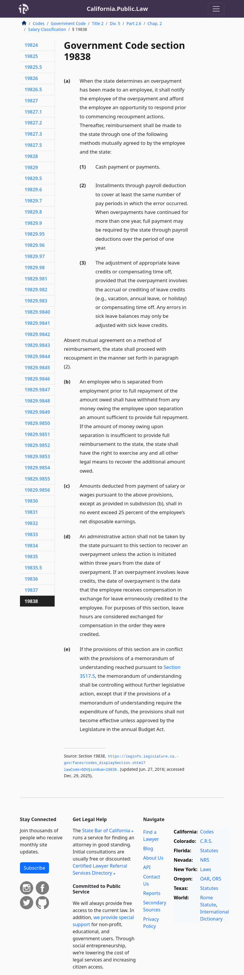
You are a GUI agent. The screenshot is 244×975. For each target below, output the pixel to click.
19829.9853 (37, 456)
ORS (216, 879)
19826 (31, 78)
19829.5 (33, 178)
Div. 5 (115, 23)
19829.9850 (37, 423)
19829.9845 (37, 367)
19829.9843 (37, 345)
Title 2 (98, 23)
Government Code (68, 23)
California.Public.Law (117, 9)
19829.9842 (37, 334)
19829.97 (35, 256)
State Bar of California (106, 830)
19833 (31, 534)
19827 (31, 100)
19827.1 (33, 112)
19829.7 (33, 200)
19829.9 (33, 223)
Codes (39, 23)
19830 (31, 501)
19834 (31, 545)
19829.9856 (37, 490)
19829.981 (36, 278)
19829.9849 (37, 412)
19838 (31, 601)
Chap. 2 (154, 23)
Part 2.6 (134, 23)
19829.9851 (37, 434)
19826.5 (33, 89)
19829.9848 (37, 401)
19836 (31, 579)
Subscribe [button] (34, 868)
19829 (31, 167)
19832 (31, 523)
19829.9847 (37, 389)
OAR (205, 879)
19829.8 (33, 212)
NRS (204, 860)
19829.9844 (37, 356)
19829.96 (35, 245)
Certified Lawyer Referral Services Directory (100, 869)
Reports (152, 893)
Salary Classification (47, 29)
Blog (148, 848)
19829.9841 (37, 323)
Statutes (209, 850)
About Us (153, 858)
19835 (31, 556)
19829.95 (35, 234)
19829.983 (36, 301)
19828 (31, 156)
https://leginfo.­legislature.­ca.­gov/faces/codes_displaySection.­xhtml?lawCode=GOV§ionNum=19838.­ (121, 763)
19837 (31, 590)
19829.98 (35, 267)
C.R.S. (206, 841)
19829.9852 (37, 445)
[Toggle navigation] (216, 9)
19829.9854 (37, 467)
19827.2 (33, 122)
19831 (31, 512)
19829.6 (33, 189)
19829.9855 (37, 479)
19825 (31, 56)
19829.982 (36, 289)
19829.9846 (37, 379)
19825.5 (33, 67)
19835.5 (33, 567)
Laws (205, 869)
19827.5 (33, 145)
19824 (31, 45)
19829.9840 (37, 312)
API (147, 867)
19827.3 (33, 134)
